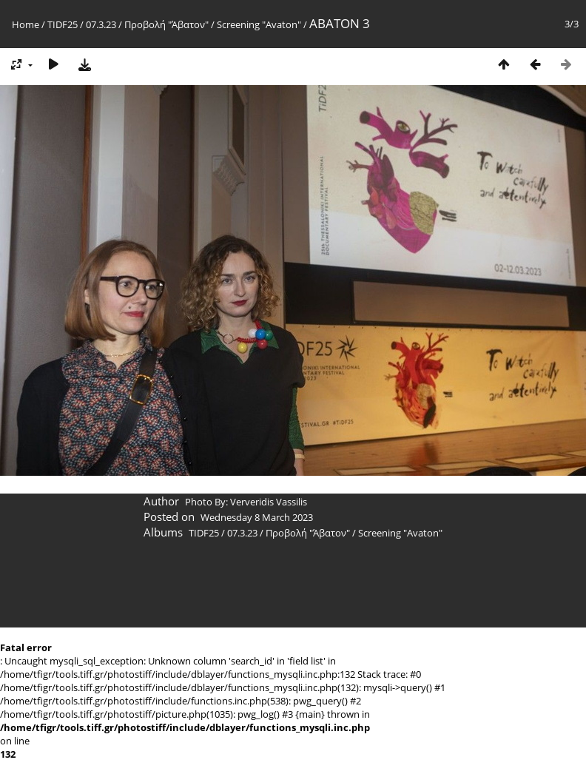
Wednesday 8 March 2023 (257, 517)
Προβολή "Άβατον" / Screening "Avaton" (212, 24)
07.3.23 (101, 24)
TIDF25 (62, 24)
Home (25, 24)
